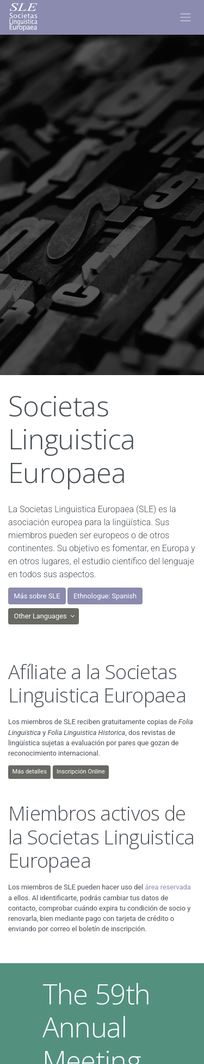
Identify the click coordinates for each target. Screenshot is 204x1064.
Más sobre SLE (37, 596)
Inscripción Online (81, 771)
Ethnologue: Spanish (105, 596)
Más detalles (29, 771)
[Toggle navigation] (185, 17)
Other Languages (41, 616)
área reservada (168, 887)
